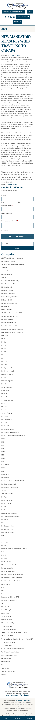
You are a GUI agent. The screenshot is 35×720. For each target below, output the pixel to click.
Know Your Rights (7, 500)
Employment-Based (7, 371)
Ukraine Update (6, 658)
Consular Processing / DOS (9, 316)
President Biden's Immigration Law (12, 574)
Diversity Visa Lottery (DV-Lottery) (12, 332)
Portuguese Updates (7, 568)
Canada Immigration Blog (9, 303)
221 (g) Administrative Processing (12, 258)
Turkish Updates (6, 645)
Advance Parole (6, 271)
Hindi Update (5, 426)
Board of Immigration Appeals (10, 297)
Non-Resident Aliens (7, 526)
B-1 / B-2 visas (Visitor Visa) (10, 281)
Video (3, 665)
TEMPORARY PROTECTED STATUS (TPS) (14, 632)
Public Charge (5, 584)
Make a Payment (22, 17)
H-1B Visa (4, 416)
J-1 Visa (3, 490)
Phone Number (7, 205)
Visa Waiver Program (8, 671)
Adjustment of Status (8, 261)
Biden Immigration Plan (8, 284)
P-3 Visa (4, 558)
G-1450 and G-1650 (7, 400)
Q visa (3, 587)
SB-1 (2, 603)
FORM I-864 (5, 390)
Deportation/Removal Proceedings (12, 329)
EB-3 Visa (4, 361)
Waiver (3, 674)
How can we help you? (9, 221)
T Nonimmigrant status (8, 629)
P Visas (3, 552)
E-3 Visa (4, 352)
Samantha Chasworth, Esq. (9, 600)
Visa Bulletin (5, 668)
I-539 (3, 455)
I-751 (3, 461)
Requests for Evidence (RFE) (10, 597)
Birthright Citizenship (8, 293)
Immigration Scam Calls (8, 484)
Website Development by (17, 695)
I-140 (3, 452)
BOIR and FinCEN (6, 300)
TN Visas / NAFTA (7, 636)
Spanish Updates (6, 620)
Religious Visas (6, 594)
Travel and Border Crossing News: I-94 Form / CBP (17, 639)
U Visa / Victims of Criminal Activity (12, 649)
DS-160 (3, 339)
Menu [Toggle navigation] (30, 11)
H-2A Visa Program (7, 419)
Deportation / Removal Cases (10, 326)
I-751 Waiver (5, 465)
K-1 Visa (4, 497)
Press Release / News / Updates (11, 578)
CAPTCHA (5, 231)
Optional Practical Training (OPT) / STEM (14, 549)
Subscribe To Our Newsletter (13, 11)
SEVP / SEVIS (5, 607)
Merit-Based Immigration (9, 513)
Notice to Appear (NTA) (8, 532)
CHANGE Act (5, 306)
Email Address (6, 213)
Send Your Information (17, 236)
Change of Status (6, 310)
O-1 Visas (4, 539)
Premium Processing (8, 571)
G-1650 (3, 403)
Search (16, 21)
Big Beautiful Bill (6, 287)
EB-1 (2, 355)
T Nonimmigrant (6, 626)
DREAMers (4, 335)
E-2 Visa (4, 348)
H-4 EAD (4, 423)
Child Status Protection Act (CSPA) (12, 313)
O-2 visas (4, 545)
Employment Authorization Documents (13, 368)
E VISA (3, 342)
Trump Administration (8, 642)
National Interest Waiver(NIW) (10, 516)
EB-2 (2, 358)
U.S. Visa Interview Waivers (9, 655)
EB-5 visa (4, 364)
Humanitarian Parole (7, 429)
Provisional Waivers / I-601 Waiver (12, 581)
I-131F (3, 448)
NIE (2, 523)
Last (19, 202)
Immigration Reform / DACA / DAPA (12, 481)
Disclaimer (19, 700)
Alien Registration (7, 274)
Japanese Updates (7, 494)
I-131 (3, 445)
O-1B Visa (4, 542)
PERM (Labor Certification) (9, 565)
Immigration (5, 477)
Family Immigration (7, 381)
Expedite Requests (7, 374)
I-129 (3, 439)
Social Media (5, 613)
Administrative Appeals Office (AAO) (12, 264)
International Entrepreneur (9, 487)
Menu (18, 718)
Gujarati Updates (6, 413)
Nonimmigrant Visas (7, 529)
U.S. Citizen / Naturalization (10, 652)
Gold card (4, 406)
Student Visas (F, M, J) (8, 623)
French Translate (6, 397)
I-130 (3, 442)
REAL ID (3, 590)
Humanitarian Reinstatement (10, 432)
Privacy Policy (27, 700)
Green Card (4, 410)
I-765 (3, 468)
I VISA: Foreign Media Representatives (13, 435)
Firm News (4, 384)
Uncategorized (12, 184)
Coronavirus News (7, 319)
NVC (2, 536)
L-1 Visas (4, 510)
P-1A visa (4, 555)
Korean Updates (6, 503)
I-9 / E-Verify (5, 474)
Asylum (3, 277)
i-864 (3, 471)
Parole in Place (6, 561)
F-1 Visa (3, 377)
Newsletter (4, 519)
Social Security (6, 616)
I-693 (3, 458)
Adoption (4, 268)
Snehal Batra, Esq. (7, 610)
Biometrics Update (7, 290)
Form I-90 (4, 394)
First (2, 202)
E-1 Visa (4, 345)
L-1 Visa (3, 507)
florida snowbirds (6, 387)
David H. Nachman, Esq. (8, 322)
